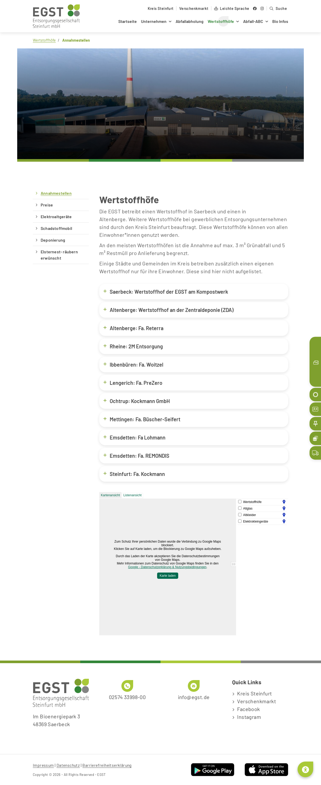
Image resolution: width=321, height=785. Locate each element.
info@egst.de (194, 697)
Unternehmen (153, 21)
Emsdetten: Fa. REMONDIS (136, 455)
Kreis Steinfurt (161, 8)
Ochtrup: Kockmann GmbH (136, 401)
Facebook (248, 709)
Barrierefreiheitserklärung (106, 765)
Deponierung (53, 239)
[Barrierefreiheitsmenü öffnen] (305, 769)
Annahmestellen (56, 193)
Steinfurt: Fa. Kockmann (134, 473)
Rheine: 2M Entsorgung (133, 346)
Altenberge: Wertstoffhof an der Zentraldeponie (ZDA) (168, 309)
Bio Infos (280, 21)
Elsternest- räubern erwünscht (59, 254)
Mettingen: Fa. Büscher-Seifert (141, 419)
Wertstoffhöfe (221, 21)
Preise (47, 204)
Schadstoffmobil (56, 228)
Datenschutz (68, 765)
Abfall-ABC (253, 21)
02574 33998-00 (127, 697)
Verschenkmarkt (193, 8)
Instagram (249, 717)
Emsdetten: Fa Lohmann (134, 437)
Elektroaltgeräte (56, 216)
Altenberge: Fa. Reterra (133, 328)
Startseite (127, 21)
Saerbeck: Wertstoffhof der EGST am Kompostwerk (165, 291)
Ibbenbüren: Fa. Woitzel (133, 364)
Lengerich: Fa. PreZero (132, 382)
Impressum (43, 765)
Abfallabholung (189, 21)
